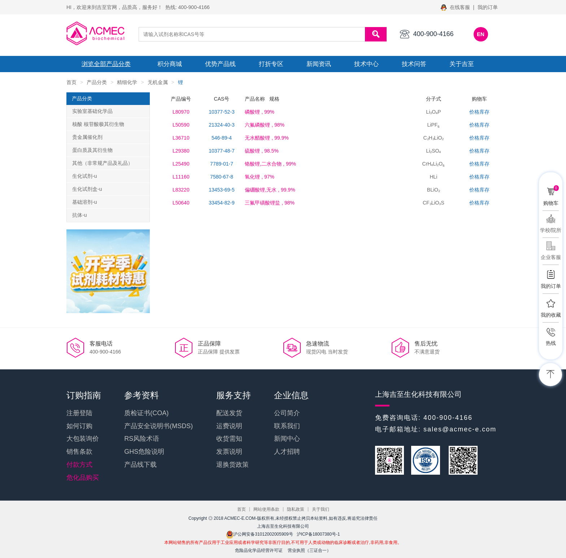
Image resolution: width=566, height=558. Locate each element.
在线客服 (456, 7)
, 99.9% (266, 138)
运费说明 (229, 426)
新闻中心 (287, 438)
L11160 (181, 177)
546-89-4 (222, 138)
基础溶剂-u (84, 202)
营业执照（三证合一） (309, 550)
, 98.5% (261, 151)
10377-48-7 (222, 151)
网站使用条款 (266, 509)
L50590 (181, 125)
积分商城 (169, 64)
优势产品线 (220, 64)
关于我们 (320, 509)
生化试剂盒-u (87, 189)
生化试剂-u (84, 176)
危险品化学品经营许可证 (259, 550)
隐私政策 (295, 509)
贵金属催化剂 (87, 137)
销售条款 (79, 451)
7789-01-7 (221, 164)
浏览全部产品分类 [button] (106, 64)
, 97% (259, 177)
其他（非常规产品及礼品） (102, 163)
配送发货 (229, 413)
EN (480, 34)
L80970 (181, 112)
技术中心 (366, 64)
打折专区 (271, 64)
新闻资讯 (318, 64)
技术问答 (414, 64)
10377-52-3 (222, 112)
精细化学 (127, 82)
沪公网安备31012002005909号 (259, 534)
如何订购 (79, 426)
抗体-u (79, 215)
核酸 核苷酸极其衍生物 (98, 124)
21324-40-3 (222, 125)
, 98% (264, 125)
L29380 (181, 151)
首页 (71, 82)
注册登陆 (79, 413)
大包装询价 (82, 438)
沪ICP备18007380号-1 (318, 534)
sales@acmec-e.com (459, 429)
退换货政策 (232, 464)
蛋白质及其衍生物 (92, 150)
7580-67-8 (221, 177)
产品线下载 (140, 464)
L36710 (181, 138)
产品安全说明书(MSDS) (158, 426)
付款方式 (79, 464)
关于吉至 (461, 64)
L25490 (181, 164)
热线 (551, 343)
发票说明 (229, 451)
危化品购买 (82, 477)
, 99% (259, 112)
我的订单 (488, 7)
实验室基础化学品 (92, 111)
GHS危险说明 (144, 451)
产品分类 (97, 82)
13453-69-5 (222, 190)
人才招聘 (287, 451)
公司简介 (287, 413)
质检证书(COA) (146, 413)
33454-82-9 (222, 203)
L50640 (181, 203)
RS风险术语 (141, 438)
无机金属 (158, 82)
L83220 (181, 190)
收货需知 (229, 438)
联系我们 (287, 426)
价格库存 (479, 112)
